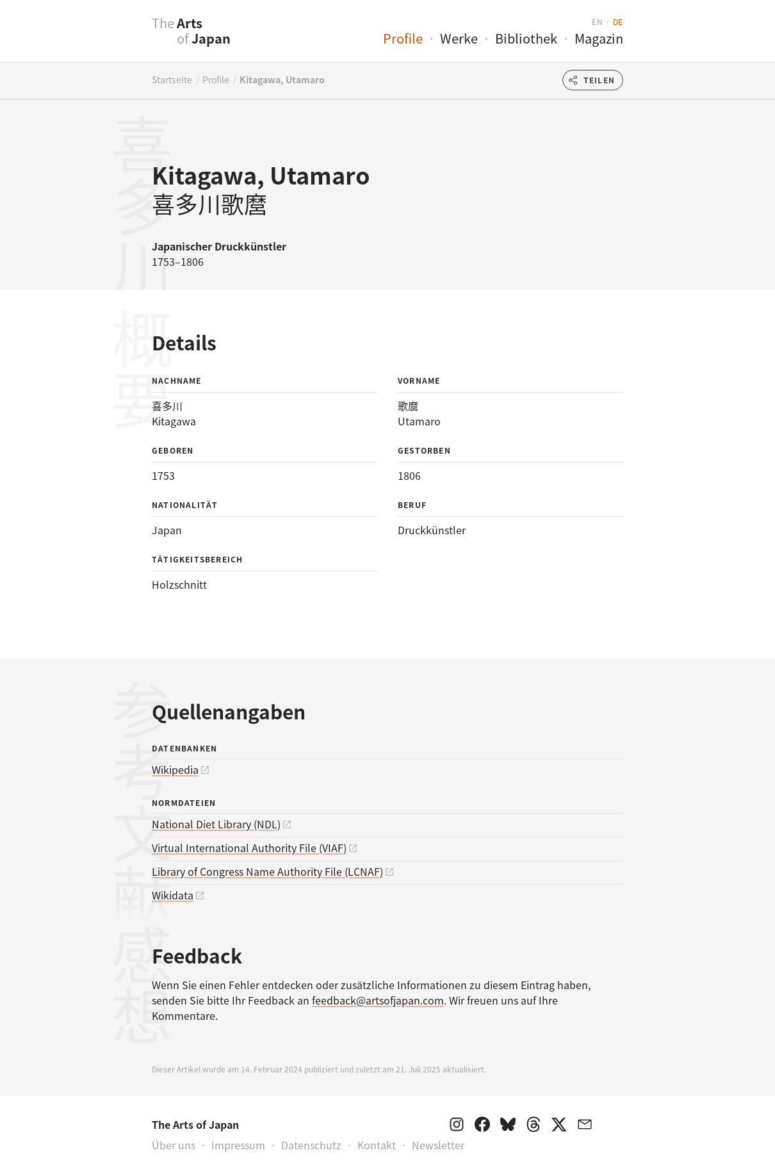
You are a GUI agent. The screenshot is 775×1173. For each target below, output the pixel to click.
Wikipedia (175, 769)
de (618, 21)
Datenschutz (311, 1144)
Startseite (172, 79)
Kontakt (376, 1144)
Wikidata (172, 895)
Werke (459, 38)
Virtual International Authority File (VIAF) (249, 847)
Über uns (173, 1144)
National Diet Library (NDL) (216, 824)
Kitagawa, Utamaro (282, 79)
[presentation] (126, 38)
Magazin (599, 38)
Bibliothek (526, 38)
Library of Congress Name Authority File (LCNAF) (267, 871)
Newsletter (438, 1144)
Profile (403, 38)
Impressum (238, 1144)
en (597, 21)
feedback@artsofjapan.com (378, 1000)
